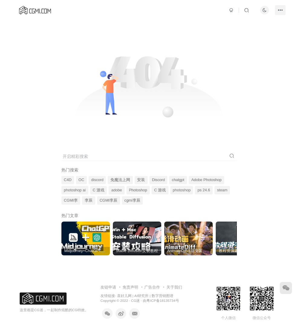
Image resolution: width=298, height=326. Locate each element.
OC (81, 180)
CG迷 (135, 300)
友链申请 (108, 287)
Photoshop (138, 190)
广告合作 (152, 287)
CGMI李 (71, 200)
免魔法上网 (120, 180)
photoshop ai (75, 190)
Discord (158, 180)
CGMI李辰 (108, 200)
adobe (116, 190)
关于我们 (174, 287)
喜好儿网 (124, 296)
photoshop (182, 190)
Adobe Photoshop (206, 180)
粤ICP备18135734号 (162, 300)
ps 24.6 (204, 190)
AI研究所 (141, 296)
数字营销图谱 (162, 296)
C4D (67, 180)
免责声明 (130, 287)
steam (222, 190)
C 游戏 (98, 190)
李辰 (89, 200)
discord (97, 180)
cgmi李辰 (132, 200)
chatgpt (178, 180)
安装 (141, 180)
